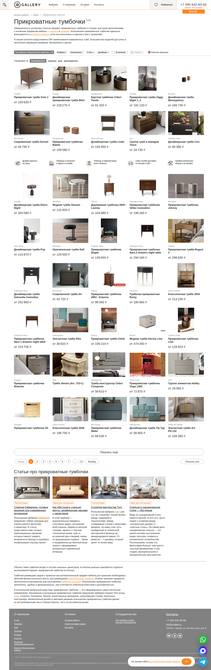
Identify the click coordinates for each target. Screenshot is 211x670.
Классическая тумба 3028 (68, 428)
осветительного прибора (81, 578)
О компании (69, 4)
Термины (18, 624)
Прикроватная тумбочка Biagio (106, 251)
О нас (16, 620)
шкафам (65, 31)
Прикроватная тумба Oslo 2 (31, 97)
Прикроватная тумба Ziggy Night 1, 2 (146, 99)
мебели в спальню (71, 581)
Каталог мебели (21, 15)
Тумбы (36, 15)
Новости (18, 638)
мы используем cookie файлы (164, 661)
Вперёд (92, 461)
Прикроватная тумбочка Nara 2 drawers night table (145, 251)
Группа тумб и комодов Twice (144, 143)
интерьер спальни (39, 34)
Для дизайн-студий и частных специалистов (125, 621)
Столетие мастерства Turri (106, 507)
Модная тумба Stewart (66, 205)
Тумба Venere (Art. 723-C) (68, 383)
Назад (21, 461)
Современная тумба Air (67, 294)
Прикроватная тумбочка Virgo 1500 (145, 385)
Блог (16, 627)
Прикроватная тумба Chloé (108, 338)
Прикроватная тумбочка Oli (31, 428)
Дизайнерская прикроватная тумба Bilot (68, 99)
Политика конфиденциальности (24, 643)
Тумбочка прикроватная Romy (145, 296)
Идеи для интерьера (63, 503)
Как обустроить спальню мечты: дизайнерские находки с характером (70, 510)
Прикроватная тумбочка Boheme (29, 385)
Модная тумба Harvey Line (146, 338)
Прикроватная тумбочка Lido (183, 340)
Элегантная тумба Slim (67, 338)
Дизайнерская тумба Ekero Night (30, 206)
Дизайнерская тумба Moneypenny (181, 99)
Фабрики (53, 4)
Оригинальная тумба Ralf (68, 249)
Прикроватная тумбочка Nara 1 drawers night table (30, 340)
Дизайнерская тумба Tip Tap (147, 428)
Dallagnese (44, 518)
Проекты (18, 631)
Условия (84, 4)
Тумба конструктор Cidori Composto (107, 385)
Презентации (21, 503)
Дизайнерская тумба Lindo (107, 141)
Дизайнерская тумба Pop (29, 249)
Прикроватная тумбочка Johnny (183, 206)
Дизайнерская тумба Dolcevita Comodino (27, 296)
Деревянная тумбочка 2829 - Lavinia (108, 206)
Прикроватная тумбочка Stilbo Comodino (145, 206)
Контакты (99, 4)
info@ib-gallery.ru (173, 624)
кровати (54, 31)
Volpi (16, 596)
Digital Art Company (198, 658)
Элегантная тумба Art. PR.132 (182, 429)
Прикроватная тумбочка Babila (68, 143)
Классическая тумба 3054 (184, 294)
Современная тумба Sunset (31, 141)
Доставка (69, 627)
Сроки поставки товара (75, 624)
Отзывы (17, 635)
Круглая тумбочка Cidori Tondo (106, 99)
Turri (117, 512)
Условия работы (72, 620)
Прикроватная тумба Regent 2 (185, 251)
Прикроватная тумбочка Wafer (106, 429)
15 (81, 461)
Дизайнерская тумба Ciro (184, 141)
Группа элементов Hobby (183, 383)
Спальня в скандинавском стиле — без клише (145, 509)
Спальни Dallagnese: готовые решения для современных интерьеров (31, 510)
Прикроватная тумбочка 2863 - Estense (106, 296)
